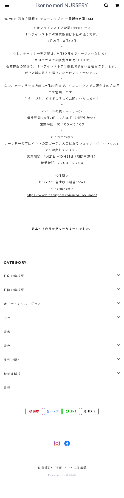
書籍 (7, 388)
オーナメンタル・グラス (22, 304)
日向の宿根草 (14, 276)
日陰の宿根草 (14, 290)
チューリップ (50, 19)
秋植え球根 (26, 19)
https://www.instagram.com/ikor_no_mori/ (62, 195)
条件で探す (12, 360)
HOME (8, 19)
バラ (7, 318)
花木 (7, 332)
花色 (7, 346)
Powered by (62, 475)
